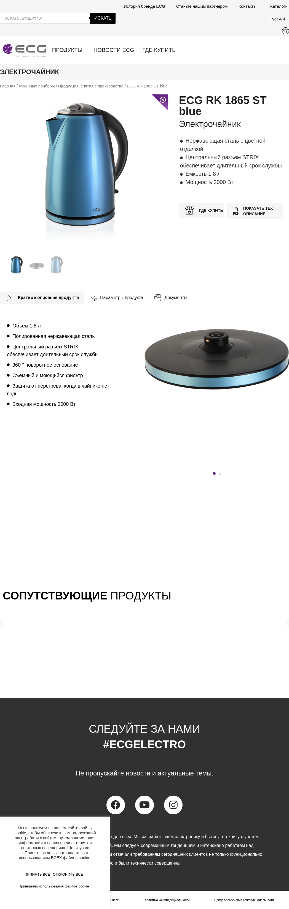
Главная (7, 86)
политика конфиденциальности (166, 900)
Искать (102, 18)
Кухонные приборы (37, 86)
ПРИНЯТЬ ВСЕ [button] (37, 874)
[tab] (42, 298)
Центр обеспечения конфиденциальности (244, 900)
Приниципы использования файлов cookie (53, 886)
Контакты (249, 6)
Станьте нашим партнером (202, 6)
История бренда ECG (144, 6)
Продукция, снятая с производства (91, 86)
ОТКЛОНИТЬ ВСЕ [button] (68, 874)
